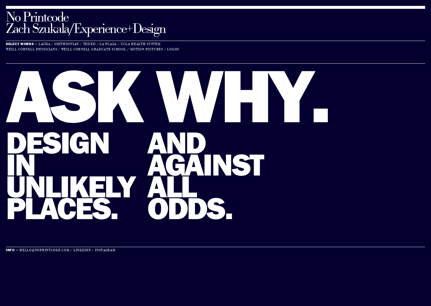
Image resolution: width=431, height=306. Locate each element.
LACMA (44, 44)
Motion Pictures (146, 49)
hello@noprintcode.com (44, 250)
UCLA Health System (141, 44)
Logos (173, 49)
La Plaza (108, 44)
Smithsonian (66, 44)
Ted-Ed (89, 44)
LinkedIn (82, 250)
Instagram (105, 250)
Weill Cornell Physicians (31, 49)
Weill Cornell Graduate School (93, 49)
